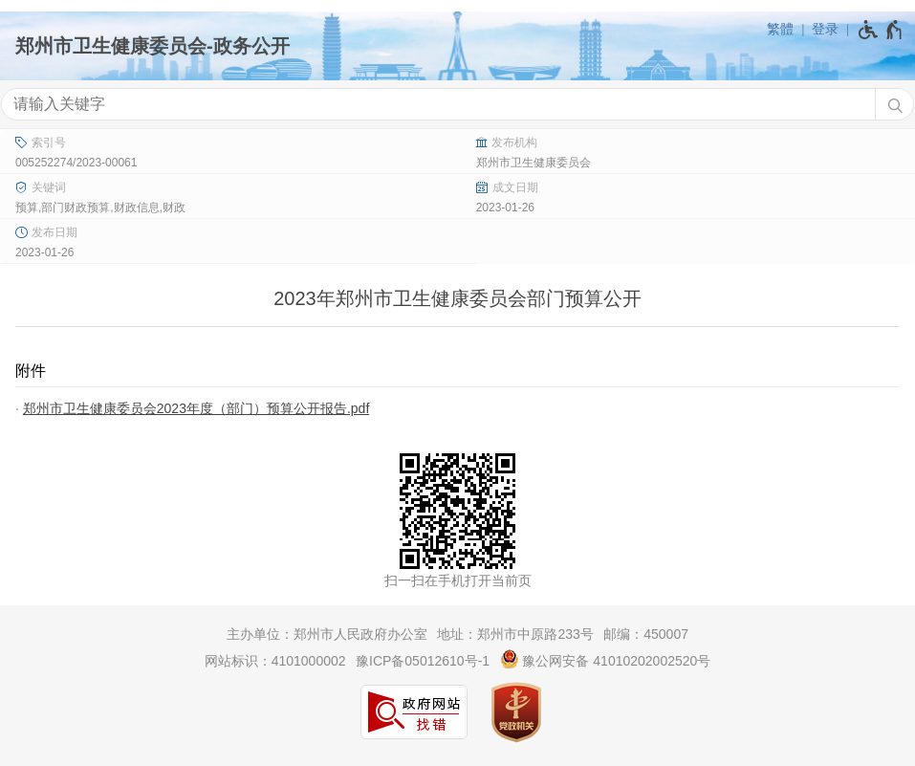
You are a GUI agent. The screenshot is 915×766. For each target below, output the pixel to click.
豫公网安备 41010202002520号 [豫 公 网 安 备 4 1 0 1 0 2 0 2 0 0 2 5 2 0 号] (605, 658)
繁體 (780, 28)
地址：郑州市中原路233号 (515, 634)
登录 (825, 28)
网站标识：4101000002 (275, 660)
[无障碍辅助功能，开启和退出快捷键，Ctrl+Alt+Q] (881, 29)
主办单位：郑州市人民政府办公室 (327, 634)
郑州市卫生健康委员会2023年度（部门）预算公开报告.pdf (196, 408)
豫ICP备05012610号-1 (423, 660)
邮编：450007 (645, 634)
